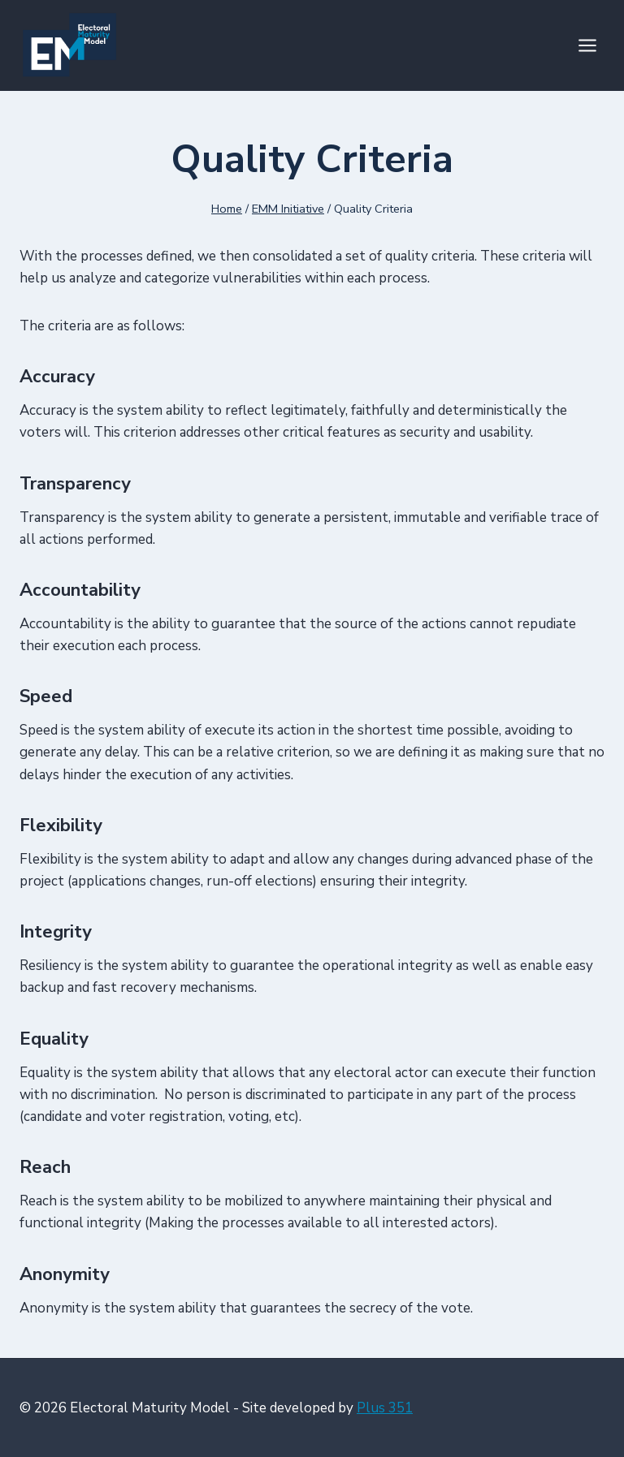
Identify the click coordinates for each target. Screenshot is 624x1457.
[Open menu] (587, 45)
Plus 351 (385, 1408)
